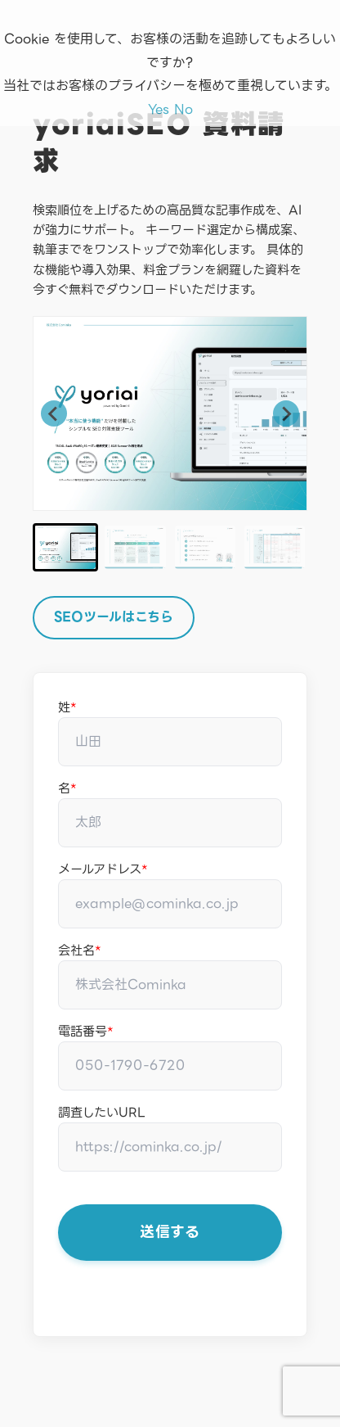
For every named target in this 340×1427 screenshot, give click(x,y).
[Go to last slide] (54, 413)
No (183, 109)
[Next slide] (286, 413)
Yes (158, 109)
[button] (65, 547)
